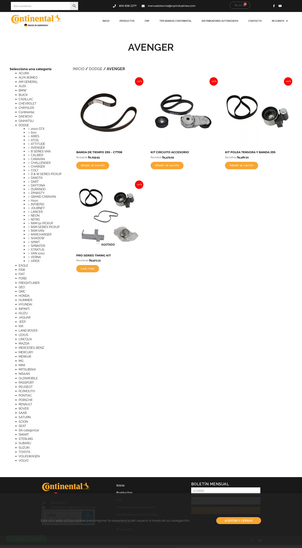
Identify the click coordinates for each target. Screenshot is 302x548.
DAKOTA (37, 178)
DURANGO (38, 189)
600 (33, 132)
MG (21, 361)
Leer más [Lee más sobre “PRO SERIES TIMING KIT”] (88, 270)
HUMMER (25, 300)
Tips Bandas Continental (179, 21)
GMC (22, 291)
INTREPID (37, 204)
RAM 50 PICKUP (42, 223)
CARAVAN (38, 159)
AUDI (22, 86)
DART (35, 181)
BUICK (23, 95)
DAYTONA (38, 185)
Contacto (256, 21)
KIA (21, 326)
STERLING (26, 439)
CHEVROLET (27, 103)
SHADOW (37, 238)
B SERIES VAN (40, 151)
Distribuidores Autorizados (222, 21)
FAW (22, 270)
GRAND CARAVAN (43, 196)
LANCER (37, 212)
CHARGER (38, 166)
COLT (34, 170)
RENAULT (25, 404)
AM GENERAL (28, 82)
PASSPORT (26, 382)
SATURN (25, 417)
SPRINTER (38, 246)
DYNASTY (37, 193)
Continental (26, 112)
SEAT (22, 426)
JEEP (22, 322)
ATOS (35, 140)
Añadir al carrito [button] (93, 166)
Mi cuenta (280, 21)
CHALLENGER (40, 163)
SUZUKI (24, 447)
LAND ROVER (28, 330)
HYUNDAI (25, 304)
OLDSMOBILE (28, 378)
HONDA (24, 296)
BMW (23, 90)
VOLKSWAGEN (29, 456)
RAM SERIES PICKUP (45, 227)
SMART (24, 434)
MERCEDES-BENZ (31, 348)
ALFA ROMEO (28, 77)
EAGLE (23, 265)
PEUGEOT (26, 387)
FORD (23, 278)
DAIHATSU (26, 121)
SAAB (23, 413)
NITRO (35, 219)
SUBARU (25, 443)
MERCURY (26, 352)
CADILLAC (26, 99)
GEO (22, 287)
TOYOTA (24, 452)
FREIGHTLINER (29, 283)
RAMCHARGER (41, 234)
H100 (34, 200)
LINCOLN (25, 339)
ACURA (24, 73)
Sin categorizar (29, 430)
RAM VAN (37, 230)
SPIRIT (35, 242)
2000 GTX (37, 129)
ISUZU (23, 313)
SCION (23, 421)
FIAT (22, 274)
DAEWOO (25, 116)
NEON (35, 215)
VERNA (36, 257)
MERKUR (25, 356)
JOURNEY (38, 208)
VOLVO (24, 460)
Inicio (113, 21)
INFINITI (24, 309)
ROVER (24, 408)
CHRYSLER (26, 108)
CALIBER (37, 155)
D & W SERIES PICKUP (46, 174)
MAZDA (24, 343)
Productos (133, 21)
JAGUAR (24, 317)
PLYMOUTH (27, 391)
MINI (22, 365)
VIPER (35, 261)
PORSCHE (26, 400)
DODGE (24, 125)
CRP (152, 21)
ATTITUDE (38, 144)
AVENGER (38, 147)
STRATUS (37, 249)
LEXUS (23, 335)
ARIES (35, 136)
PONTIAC (25, 395)
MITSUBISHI (27, 369)
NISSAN (24, 374)
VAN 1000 (38, 253)
